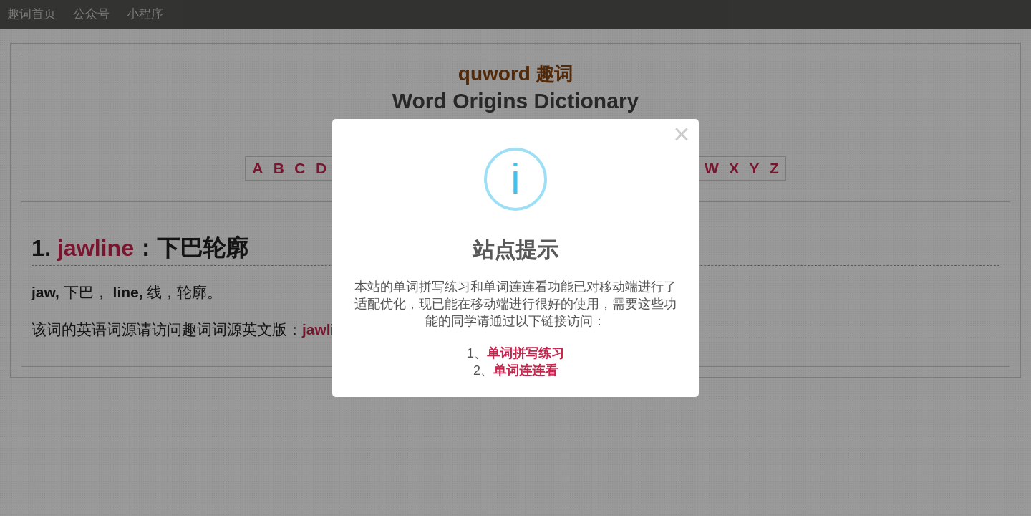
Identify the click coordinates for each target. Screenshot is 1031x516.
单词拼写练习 (525, 353)
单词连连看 (525, 370)
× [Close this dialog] (681, 136)
